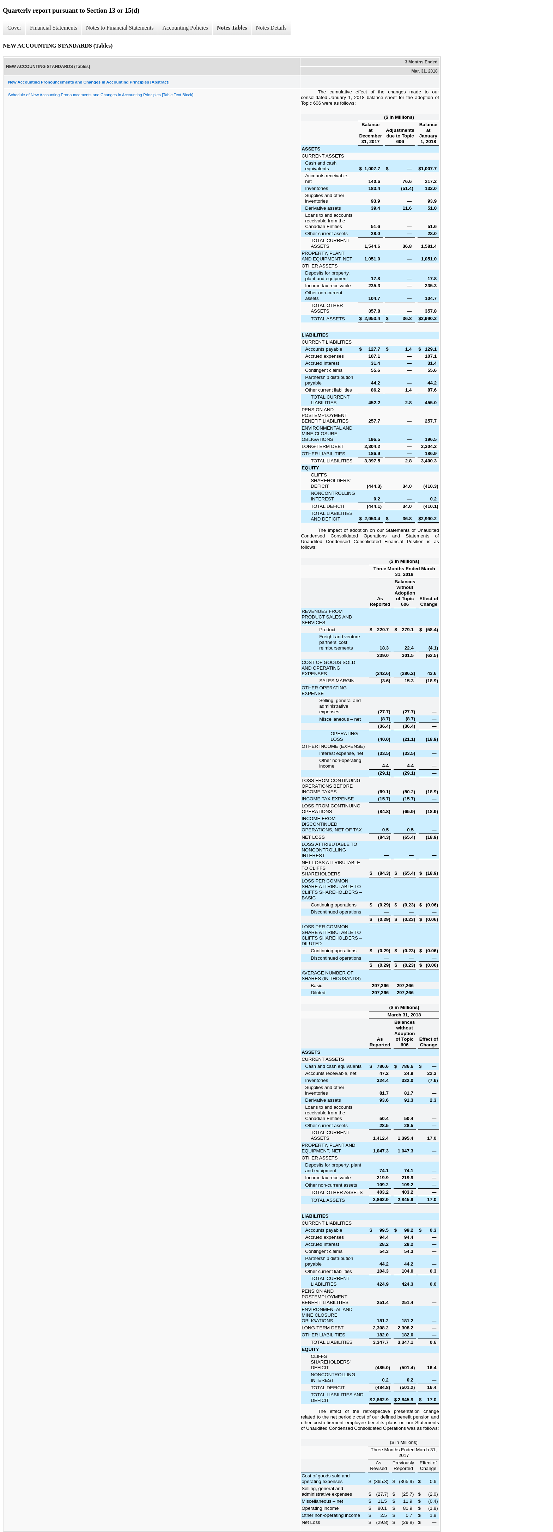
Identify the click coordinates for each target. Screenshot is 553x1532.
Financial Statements (53, 28)
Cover (14, 28)
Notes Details (271, 28)
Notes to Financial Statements (120, 28)
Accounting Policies (185, 28)
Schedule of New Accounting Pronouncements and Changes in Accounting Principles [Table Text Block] (100, 95)
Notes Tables (232, 28)
